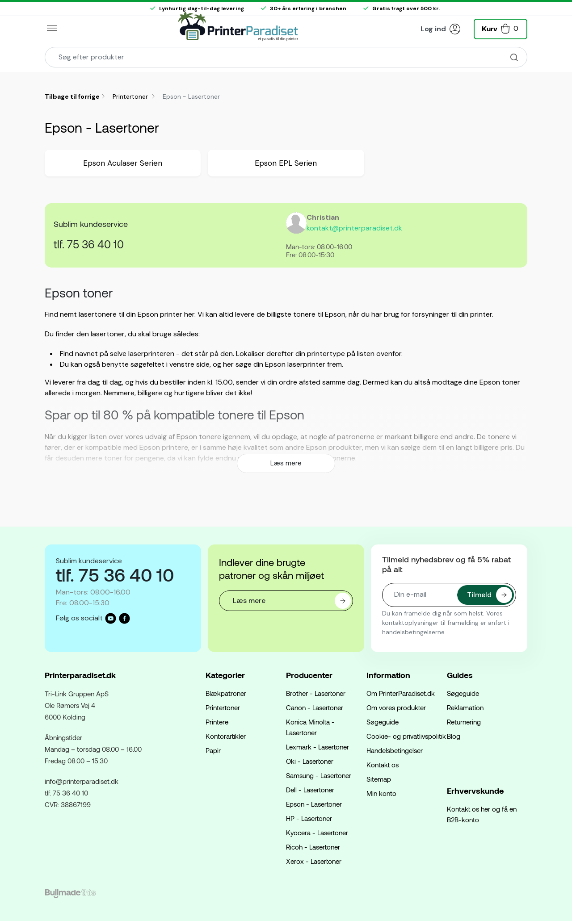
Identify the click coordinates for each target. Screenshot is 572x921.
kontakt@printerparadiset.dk (354, 228)
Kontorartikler (226, 736)
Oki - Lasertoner (309, 761)
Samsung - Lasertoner (318, 775)
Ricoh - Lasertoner (313, 847)
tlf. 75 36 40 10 (89, 244)
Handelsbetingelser (394, 750)
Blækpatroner (226, 693)
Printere (217, 722)
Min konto (381, 793)
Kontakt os (382, 765)
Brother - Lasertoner (315, 693)
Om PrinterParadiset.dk (400, 693)
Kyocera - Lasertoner (317, 833)
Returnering (464, 722)
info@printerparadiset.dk (81, 781)
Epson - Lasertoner (314, 804)
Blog (453, 736)
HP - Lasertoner (309, 818)
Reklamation (465, 707)
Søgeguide (382, 722)
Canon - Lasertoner (314, 707)
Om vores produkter (396, 707)
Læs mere (286, 463)
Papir (213, 750)
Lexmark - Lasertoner (317, 747)
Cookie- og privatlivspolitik (406, 736)
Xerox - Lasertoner (313, 861)
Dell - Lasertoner (310, 790)
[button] (500, 28)
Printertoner (131, 96)
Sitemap (378, 779)
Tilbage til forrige (72, 96)
